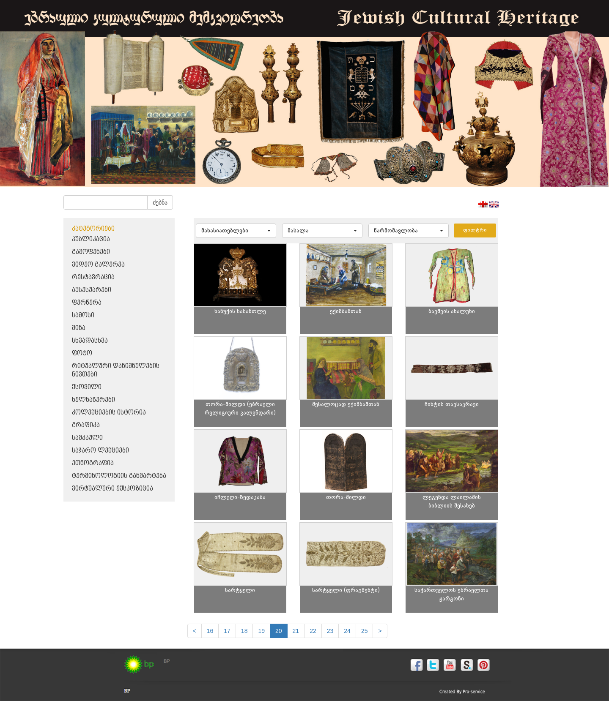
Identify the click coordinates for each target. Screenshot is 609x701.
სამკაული (87, 438)
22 (313, 630)
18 (244, 630)
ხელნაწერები (93, 400)
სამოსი (83, 315)
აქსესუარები (91, 290)
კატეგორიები (93, 228)
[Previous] (194, 631)
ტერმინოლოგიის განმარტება (119, 476)
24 (347, 630)
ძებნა (160, 202)
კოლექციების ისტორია (109, 412)
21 (296, 630)
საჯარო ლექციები (100, 450)
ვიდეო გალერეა (98, 264)
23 (330, 630)
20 (278, 630)
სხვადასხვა (90, 340)
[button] (236, 231)
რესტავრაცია (93, 277)
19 (261, 630)
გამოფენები (91, 252)
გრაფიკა (86, 425)
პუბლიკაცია (91, 239)
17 (227, 630)
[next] (380, 631)
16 (210, 630)
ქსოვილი (87, 387)
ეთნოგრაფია (93, 463)
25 (364, 630)
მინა (78, 328)
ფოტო (82, 353)
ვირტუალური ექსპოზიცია (112, 488)
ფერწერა (87, 302)
